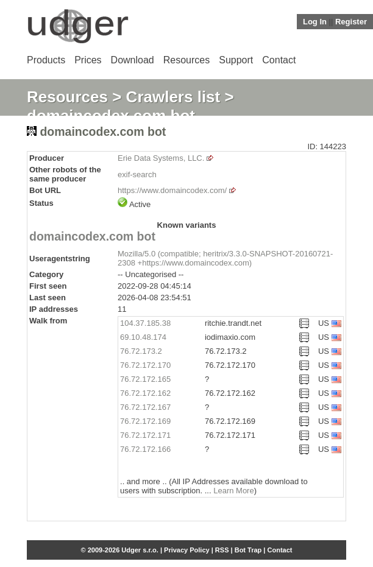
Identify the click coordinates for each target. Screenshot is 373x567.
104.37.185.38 (145, 323)
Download (132, 60)
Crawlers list (173, 97)
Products (46, 60)
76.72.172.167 (145, 407)
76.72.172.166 (145, 449)
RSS (222, 550)
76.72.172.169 (145, 421)
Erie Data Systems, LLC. (161, 158)
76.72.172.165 (145, 379)
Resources (186, 60)
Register (351, 21)
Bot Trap (248, 550)
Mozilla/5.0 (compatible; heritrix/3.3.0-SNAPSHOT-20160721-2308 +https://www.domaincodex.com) (225, 258)
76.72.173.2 (141, 351)
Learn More (233, 490)
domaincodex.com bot (92, 236)
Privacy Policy (187, 550)
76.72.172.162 (145, 393)
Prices (87, 60)
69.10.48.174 (143, 337)
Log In (315, 21)
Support (236, 60)
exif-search (137, 174)
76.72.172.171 (145, 435)
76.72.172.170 (145, 365)
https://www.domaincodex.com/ (172, 190)
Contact (279, 60)
